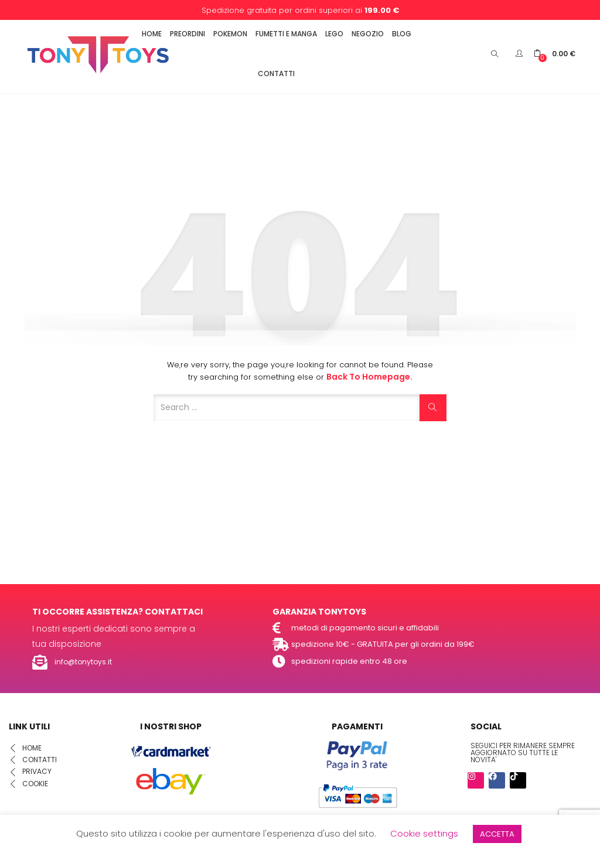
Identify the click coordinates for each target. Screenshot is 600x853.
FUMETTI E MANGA (286, 34)
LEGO (334, 34)
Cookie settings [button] (424, 833)
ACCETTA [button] (497, 834)
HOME (152, 34)
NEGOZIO (368, 34)
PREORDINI (187, 34)
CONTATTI (276, 74)
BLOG (401, 34)
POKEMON (230, 34)
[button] (554, 53)
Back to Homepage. (369, 377)
